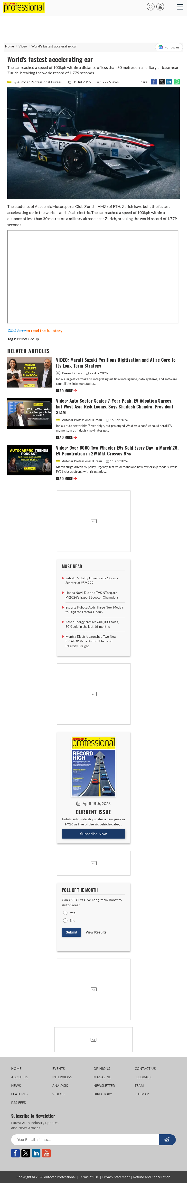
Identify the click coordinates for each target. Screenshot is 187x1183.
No (72, 920)
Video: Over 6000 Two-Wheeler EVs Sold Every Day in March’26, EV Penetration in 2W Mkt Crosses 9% (117, 451)
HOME (16, 1068)
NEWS (16, 1085)
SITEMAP (142, 1094)
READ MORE (66, 390)
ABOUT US (19, 1077)
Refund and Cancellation (151, 1177)
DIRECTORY (103, 1094)
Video (23, 46)
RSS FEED (18, 1102)
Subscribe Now (93, 833)
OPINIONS (102, 1068)
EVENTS (58, 1068)
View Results (96, 932)
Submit (71, 932)
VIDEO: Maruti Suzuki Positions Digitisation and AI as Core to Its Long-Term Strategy (116, 363)
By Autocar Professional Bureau (35, 82)
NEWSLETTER (104, 1085)
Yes (73, 913)
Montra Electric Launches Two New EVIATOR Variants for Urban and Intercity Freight (90, 641)
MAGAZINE (102, 1077)
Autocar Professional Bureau (79, 420)
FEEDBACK (143, 1077)
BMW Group (28, 338)
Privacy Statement (116, 1177)
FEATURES (19, 1094)
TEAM (139, 1085)
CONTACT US (145, 1068)
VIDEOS (58, 1094)
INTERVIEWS (62, 1077)
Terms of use (89, 1177)
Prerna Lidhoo (69, 373)
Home (9, 46)
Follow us (169, 47)
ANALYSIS (60, 1085)
